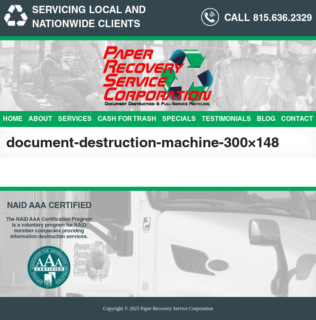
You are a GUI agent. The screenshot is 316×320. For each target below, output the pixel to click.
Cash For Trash (127, 119)
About (40, 119)
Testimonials (226, 119)
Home (13, 119)
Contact (297, 119)
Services (75, 119)
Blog (266, 119)
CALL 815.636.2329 (268, 19)
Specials (179, 119)
